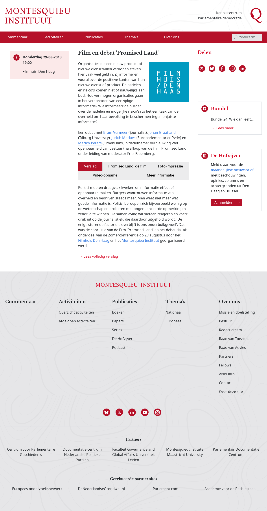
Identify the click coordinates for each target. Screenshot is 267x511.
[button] (108, 412)
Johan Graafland (162, 132)
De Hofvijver (122, 339)
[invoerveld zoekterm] (247, 37)
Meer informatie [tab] (160, 175)
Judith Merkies (124, 138)
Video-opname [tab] (105, 175)
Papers (118, 321)
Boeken (118, 312)
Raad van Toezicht (234, 339)
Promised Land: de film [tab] (127, 166)
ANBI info (227, 374)
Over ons (229, 302)
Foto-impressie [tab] (170, 166)
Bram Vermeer (115, 132)
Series (117, 330)
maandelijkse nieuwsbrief (232, 170)
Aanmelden (227, 202)
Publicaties (124, 302)
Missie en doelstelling (237, 312)
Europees (173, 321)
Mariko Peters (90, 143)
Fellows (225, 365)
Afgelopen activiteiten (77, 321)
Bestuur (225, 321)
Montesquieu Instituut (140, 240)
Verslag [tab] (90, 166)
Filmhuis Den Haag (93, 240)
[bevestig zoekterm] (236, 37)
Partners (226, 356)
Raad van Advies (232, 347)
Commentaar (20, 302)
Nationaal (174, 312)
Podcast (118, 347)
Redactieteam (230, 330)
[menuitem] (19, 37)
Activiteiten (72, 302)
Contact (225, 383)
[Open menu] (68, 37)
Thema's (175, 302)
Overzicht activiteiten (76, 312)
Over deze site (231, 391)
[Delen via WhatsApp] (232, 68)
